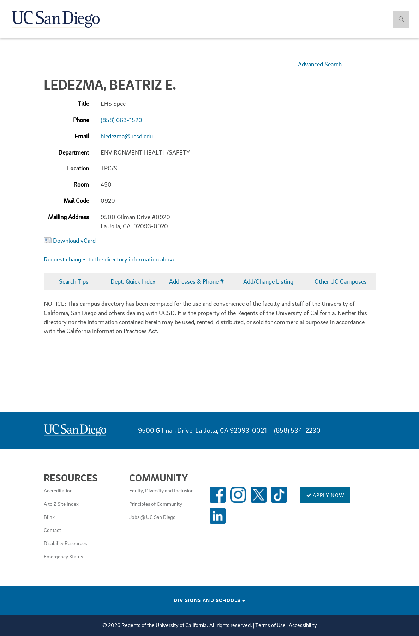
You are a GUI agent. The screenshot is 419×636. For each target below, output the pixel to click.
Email (81, 136)
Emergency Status (63, 556)
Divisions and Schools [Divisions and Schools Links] (209, 600)
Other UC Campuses (341, 281)
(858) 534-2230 (297, 430)
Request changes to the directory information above (109, 259)
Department (73, 152)
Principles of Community (155, 504)
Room (81, 184)
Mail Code (76, 200)
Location (78, 168)
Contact (52, 530)
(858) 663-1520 (121, 119)
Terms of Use (270, 625)
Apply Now (325, 495)
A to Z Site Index (61, 504)
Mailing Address (68, 216)
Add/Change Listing (268, 281)
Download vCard (74, 240)
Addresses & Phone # (196, 281)
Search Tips (74, 281)
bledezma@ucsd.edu (127, 136)
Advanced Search (320, 64)
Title (83, 103)
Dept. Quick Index (132, 281)
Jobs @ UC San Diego (152, 517)
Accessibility (303, 625)
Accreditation (58, 490)
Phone (81, 119)
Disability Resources (65, 543)
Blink (49, 517)
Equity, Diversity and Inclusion (161, 490)
